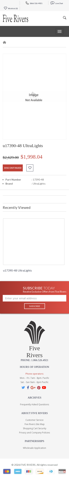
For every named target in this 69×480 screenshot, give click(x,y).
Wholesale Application (34, 447)
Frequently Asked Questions (34, 404)
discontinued (12, 167)
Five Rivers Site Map (35, 424)
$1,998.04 (31, 157)
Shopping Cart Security (34, 428)
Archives (34, 397)
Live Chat (56, 3)
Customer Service (34, 420)
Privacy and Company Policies (34, 432)
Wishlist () (11, 8)
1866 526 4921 (34, 3)
